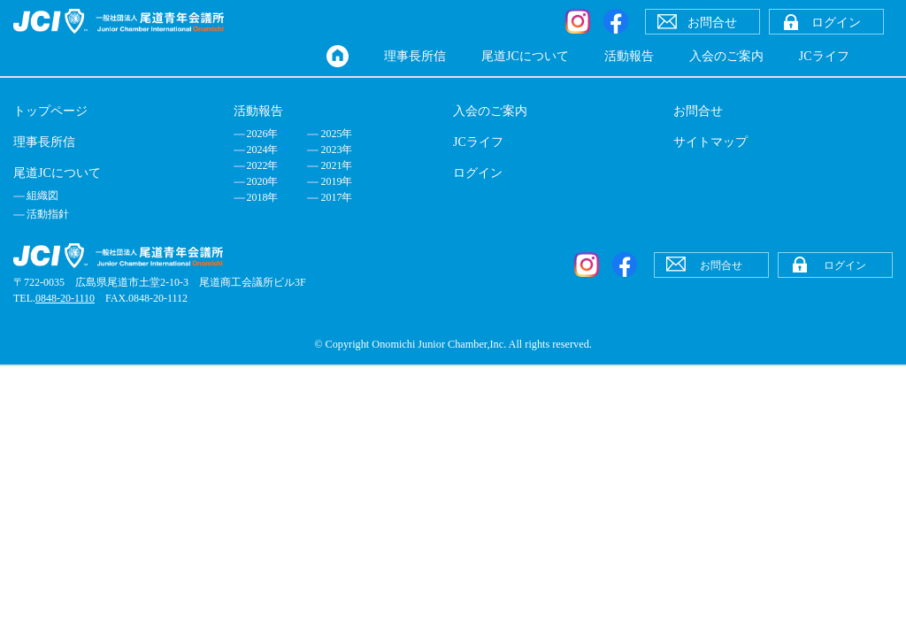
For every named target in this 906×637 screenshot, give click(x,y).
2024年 (263, 149)
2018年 (263, 197)
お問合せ (698, 111)
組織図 (42, 195)
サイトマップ (710, 142)
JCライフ (824, 56)
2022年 (263, 165)
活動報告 (629, 56)
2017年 (336, 197)
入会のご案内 (726, 56)
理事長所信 (415, 56)
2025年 (336, 133)
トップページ (50, 111)
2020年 (263, 181)
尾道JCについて (525, 56)
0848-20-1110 (65, 298)
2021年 (336, 165)
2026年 (263, 133)
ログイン (478, 173)
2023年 (336, 149)
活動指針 (48, 214)
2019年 (336, 181)
